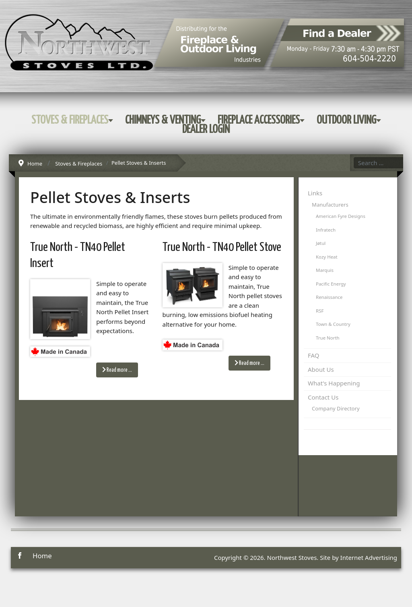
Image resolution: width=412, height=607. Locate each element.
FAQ (313, 355)
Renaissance (329, 297)
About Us (321, 369)
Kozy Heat (327, 257)
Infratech (326, 230)
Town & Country (333, 324)
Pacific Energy (331, 284)
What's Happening (334, 383)
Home (42, 555)
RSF (319, 311)
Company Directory (336, 408)
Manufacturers (330, 204)
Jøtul (320, 243)
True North (328, 338)
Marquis (325, 270)
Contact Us (323, 397)
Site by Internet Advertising (358, 557)
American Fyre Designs (340, 216)
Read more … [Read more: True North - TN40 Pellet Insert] (117, 370)
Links (315, 193)
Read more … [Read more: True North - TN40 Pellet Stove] (249, 363)
